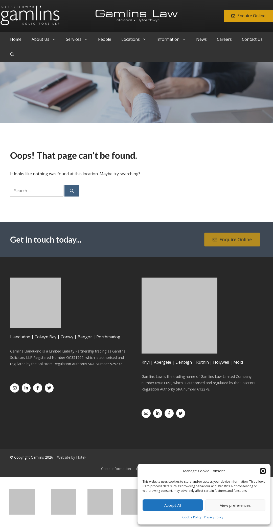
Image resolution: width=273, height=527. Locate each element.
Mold (238, 362)
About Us (46, 39)
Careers (224, 39)
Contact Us (252, 39)
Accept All (172, 505)
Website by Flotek (71, 457)
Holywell (221, 362)
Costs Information (116, 468)
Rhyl (146, 362)
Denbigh (183, 362)
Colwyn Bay (45, 337)
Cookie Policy (191, 517)
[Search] (71, 191)
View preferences (235, 505)
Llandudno (20, 337)
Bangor (85, 337)
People (104, 39)
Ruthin (202, 362)
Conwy (67, 337)
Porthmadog (108, 337)
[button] (262, 471)
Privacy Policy (213, 517)
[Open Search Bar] (12, 54)
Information (173, 39)
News (201, 39)
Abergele (162, 362)
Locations (136, 39)
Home (15, 39)
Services (79, 39)
